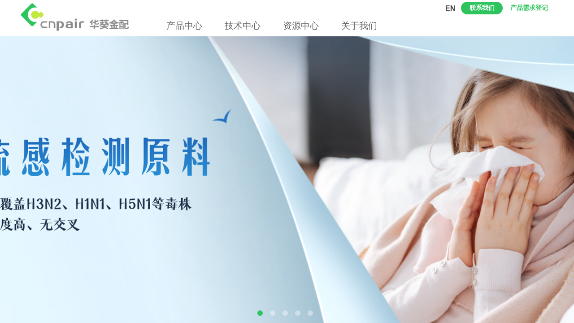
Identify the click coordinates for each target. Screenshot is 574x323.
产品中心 (184, 26)
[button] (260, 313)
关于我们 (359, 26)
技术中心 (243, 26)
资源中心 (301, 26)
